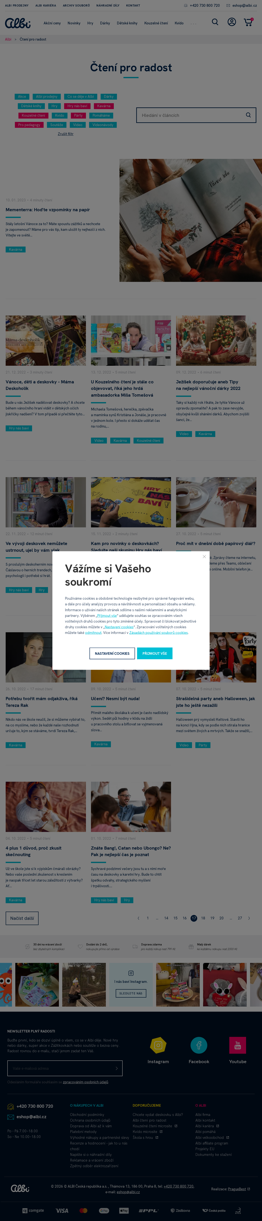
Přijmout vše (107, 615)
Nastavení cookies (119, 627)
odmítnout (93, 632)
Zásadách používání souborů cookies (158, 632)
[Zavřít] (204, 556)
